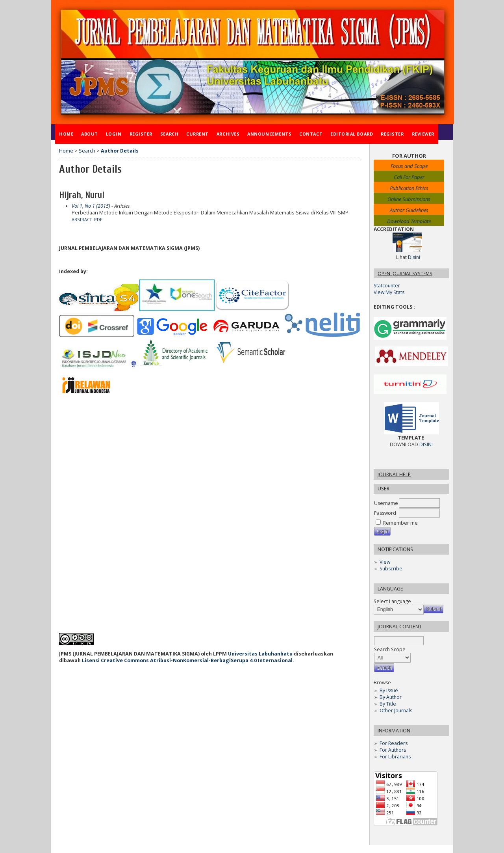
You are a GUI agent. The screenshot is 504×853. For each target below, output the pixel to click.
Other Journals (396, 710)
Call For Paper (409, 177)
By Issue (389, 690)
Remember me (400, 523)
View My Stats (389, 292)
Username (386, 503)
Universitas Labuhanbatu (260, 653)
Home (66, 134)
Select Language (392, 601)
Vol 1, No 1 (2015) (91, 206)
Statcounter (387, 285)
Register (141, 134)
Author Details (120, 150)
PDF (98, 219)
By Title (388, 703)
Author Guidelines (409, 210)
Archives (228, 134)
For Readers (394, 743)
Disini (414, 257)
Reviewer (423, 134)
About (89, 134)
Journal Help (394, 474)
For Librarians (395, 756)
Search (169, 134)
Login (114, 134)
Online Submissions (408, 199)
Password (385, 513)
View (385, 562)
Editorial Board (351, 134)
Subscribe (391, 568)
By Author (391, 697)
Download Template (409, 221)
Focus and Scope (409, 165)
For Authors (393, 750)
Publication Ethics (409, 188)
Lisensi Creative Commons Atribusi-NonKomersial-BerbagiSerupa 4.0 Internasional (187, 660)
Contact (310, 134)
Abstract (82, 219)
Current (197, 134)
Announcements (269, 134)
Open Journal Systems (405, 273)
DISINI (426, 444)
